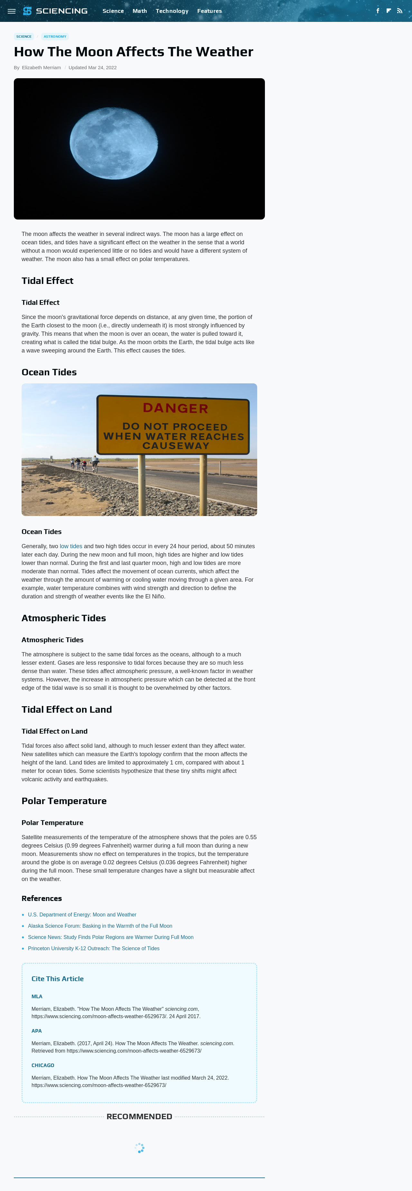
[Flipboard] (388, 10)
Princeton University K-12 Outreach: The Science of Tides (94, 948)
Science (113, 10)
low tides (71, 546)
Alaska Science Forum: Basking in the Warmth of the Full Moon (100, 926)
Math (140, 10)
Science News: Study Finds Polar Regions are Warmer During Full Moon (110, 937)
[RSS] (399, 10)
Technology (172, 10)
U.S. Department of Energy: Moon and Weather (82, 914)
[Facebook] (377, 10)
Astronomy (55, 36)
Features (209, 10)
